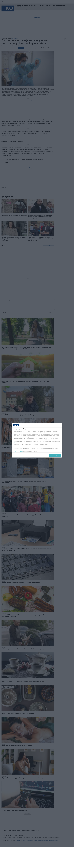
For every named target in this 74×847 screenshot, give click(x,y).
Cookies (21, 451)
